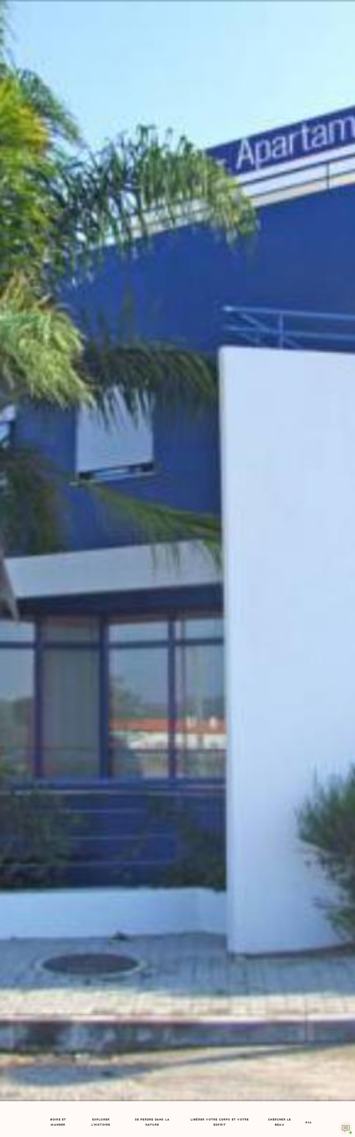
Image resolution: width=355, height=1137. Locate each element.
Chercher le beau (279, 1122)
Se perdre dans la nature (152, 1122)
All (308, 1122)
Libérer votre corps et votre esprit (220, 1122)
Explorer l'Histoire (100, 1122)
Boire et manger (58, 1122)
